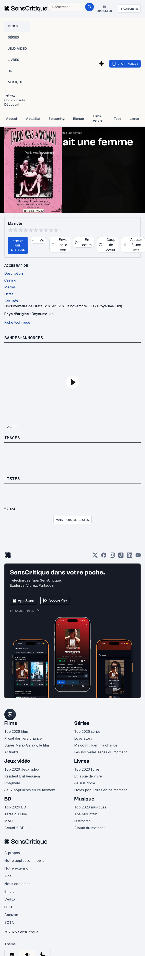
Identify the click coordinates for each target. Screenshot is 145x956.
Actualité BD (14, 828)
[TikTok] (120, 556)
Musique (84, 799)
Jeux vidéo (17, 761)
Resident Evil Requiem (22, 776)
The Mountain (85, 814)
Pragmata (12, 783)
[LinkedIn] (129, 556)
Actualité (11, 752)
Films (10, 723)
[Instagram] (112, 556)
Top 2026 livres (87, 769)
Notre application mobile (24, 860)
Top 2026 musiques (90, 807)
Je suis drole (84, 783)
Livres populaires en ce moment (100, 790)
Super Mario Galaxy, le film (26, 745)
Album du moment (89, 828)
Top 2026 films (16, 731)
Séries (81, 723)
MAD (8, 821)
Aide (7, 876)
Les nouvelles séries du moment (100, 752)
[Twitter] (95, 556)
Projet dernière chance (23, 738)
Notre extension (17, 868)
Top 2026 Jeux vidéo (21, 769)
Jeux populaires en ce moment (29, 790)
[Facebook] (103, 556)
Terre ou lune (15, 814)
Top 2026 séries (87, 731)
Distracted (82, 821)
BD (7, 799)
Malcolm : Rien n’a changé (95, 745)
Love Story (83, 738)
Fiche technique (17, 322)
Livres (81, 761)
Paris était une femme (68, 132)
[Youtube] (138, 556)
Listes (12, 478)
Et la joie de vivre (88, 776)
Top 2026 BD (15, 807)
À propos (12, 853)
